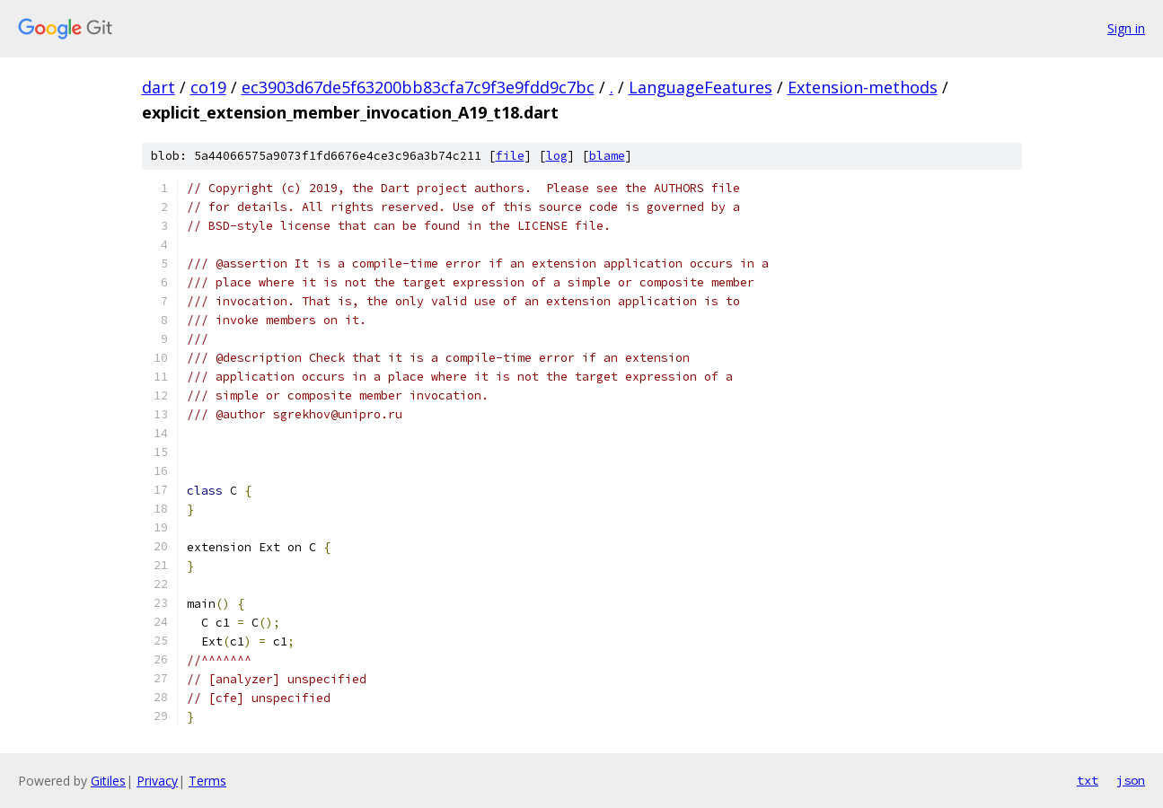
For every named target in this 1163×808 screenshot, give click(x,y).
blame (607, 155)
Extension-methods (863, 87)
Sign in (1126, 28)
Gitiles (108, 780)
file (510, 155)
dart (158, 87)
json (1130, 780)
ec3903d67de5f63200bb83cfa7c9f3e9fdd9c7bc (418, 87)
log (557, 155)
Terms (207, 780)
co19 (208, 87)
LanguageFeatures (700, 87)
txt (1087, 780)
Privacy (157, 780)
